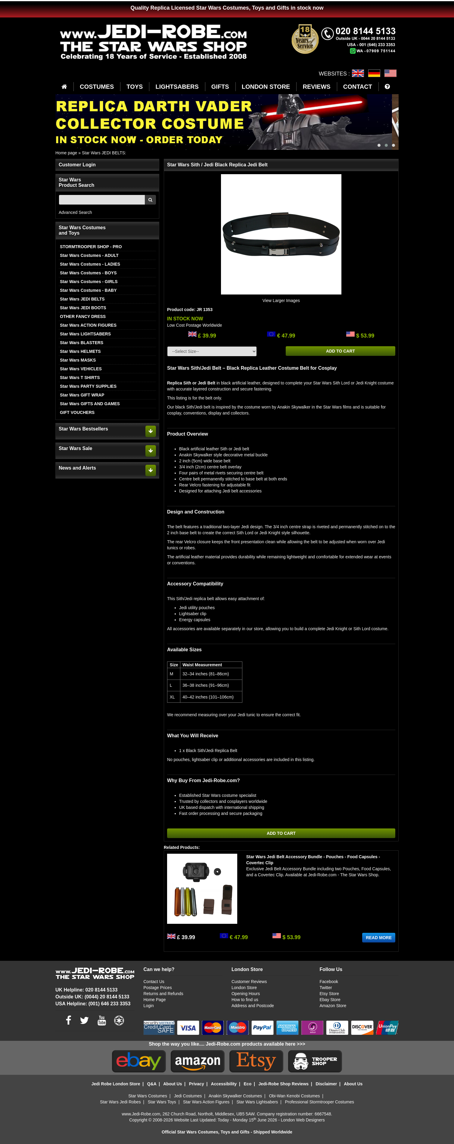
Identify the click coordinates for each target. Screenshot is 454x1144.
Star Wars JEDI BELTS (103, 152)
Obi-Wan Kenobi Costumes (294, 1095)
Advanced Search (75, 212)
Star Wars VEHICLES (81, 368)
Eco (248, 1083)
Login (149, 1005)
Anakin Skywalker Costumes (235, 1095)
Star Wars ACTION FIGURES (88, 325)
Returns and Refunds (163, 993)
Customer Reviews (249, 981)
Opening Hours (246, 993)
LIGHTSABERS (176, 86)
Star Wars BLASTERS (81, 342)
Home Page (155, 999)
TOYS (134, 86)
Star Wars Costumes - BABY (88, 290)
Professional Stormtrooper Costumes (319, 1101)
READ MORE (379, 937)
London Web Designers (303, 1120)
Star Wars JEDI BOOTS (83, 307)
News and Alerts (77, 467)
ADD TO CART (340, 351)
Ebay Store (329, 999)
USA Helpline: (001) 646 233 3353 (92, 1003)
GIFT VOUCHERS (77, 412)
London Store (244, 987)
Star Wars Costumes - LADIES (90, 264)
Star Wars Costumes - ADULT (89, 255)
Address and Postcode (253, 1005)
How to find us (245, 999)
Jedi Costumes (188, 1095)
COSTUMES (97, 86)
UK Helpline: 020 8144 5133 (86, 989)
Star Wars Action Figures (206, 1101)
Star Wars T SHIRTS (80, 377)
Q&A (152, 1083)
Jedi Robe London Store (116, 1083)
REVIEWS (316, 86)
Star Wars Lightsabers (257, 1101)
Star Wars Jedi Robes (120, 1101)
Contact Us (154, 981)
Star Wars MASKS (78, 360)
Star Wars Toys (162, 1101)
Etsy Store (329, 993)
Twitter (325, 987)
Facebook (328, 981)
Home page (66, 152)
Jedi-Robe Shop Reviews (284, 1083)
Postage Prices (158, 987)
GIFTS (220, 86)
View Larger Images (281, 300)
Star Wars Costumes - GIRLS (89, 281)
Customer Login (77, 164)
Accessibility (224, 1083)
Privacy (196, 1083)
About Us (172, 1083)
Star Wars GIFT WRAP (82, 395)
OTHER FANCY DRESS (83, 316)
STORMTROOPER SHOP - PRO (91, 246)
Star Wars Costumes (147, 1095)
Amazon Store (332, 1005)
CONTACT (357, 86)
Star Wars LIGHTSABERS (85, 333)
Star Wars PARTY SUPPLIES (88, 386)
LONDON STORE (266, 86)
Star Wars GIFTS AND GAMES (90, 403)
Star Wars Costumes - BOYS (88, 272)
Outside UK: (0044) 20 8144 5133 (92, 996)
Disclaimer (326, 1083)
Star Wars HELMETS (80, 351)
